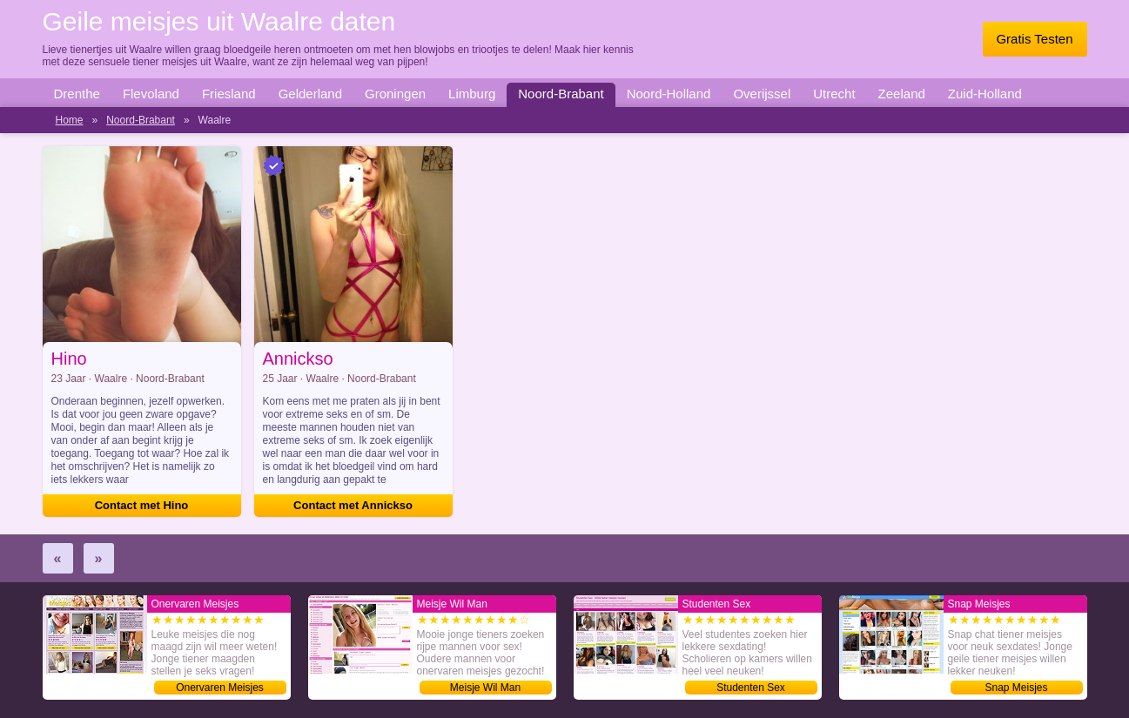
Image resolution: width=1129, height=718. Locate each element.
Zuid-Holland (985, 93)
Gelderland (310, 93)
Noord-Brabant (560, 93)
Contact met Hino (142, 505)
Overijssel (761, 93)
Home (70, 120)
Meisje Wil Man (485, 687)
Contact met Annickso (353, 505)
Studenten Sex (750, 687)
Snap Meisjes (1016, 687)
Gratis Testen (1034, 38)
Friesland (229, 93)
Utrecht (834, 93)
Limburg (471, 93)
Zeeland (901, 93)
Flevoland (151, 93)
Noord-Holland (669, 93)
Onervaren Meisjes (220, 687)
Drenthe (77, 93)
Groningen (395, 93)
